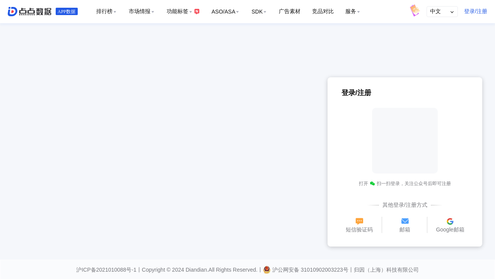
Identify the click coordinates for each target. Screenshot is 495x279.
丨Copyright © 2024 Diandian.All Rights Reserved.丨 (200, 270)
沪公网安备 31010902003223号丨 (308, 269)
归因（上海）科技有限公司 (386, 270)
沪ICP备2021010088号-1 (106, 270)
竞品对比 (323, 11)
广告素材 (289, 11)
